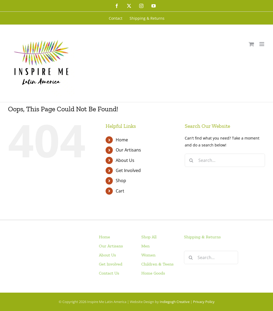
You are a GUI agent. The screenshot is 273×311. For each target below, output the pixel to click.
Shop (121, 180)
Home (122, 140)
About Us (125, 160)
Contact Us (109, 273)
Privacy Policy (204, 301)
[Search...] (225, 160)
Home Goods (153, 273)
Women (148, 254)
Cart (120, 191)
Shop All (148, 236)
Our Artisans (128, 150)
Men (145, 245)
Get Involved (128, 170)
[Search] (191, 160)
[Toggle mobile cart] (251, 44)
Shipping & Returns (202, 236)
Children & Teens (157, 264)
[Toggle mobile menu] (262, 44)
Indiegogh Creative (175, 301)
